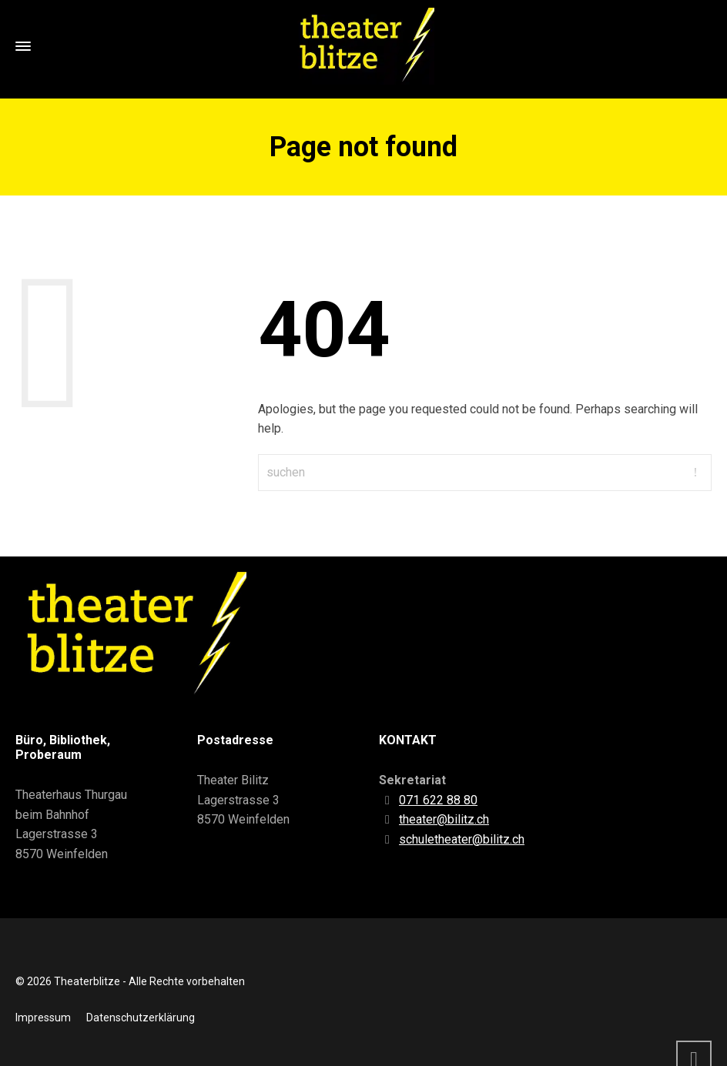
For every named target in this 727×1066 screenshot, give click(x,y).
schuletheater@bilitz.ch (461, 839)
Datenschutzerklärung (140, 1017)
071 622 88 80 (438, 800)
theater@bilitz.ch (444, 819)
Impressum (43, 1017)
